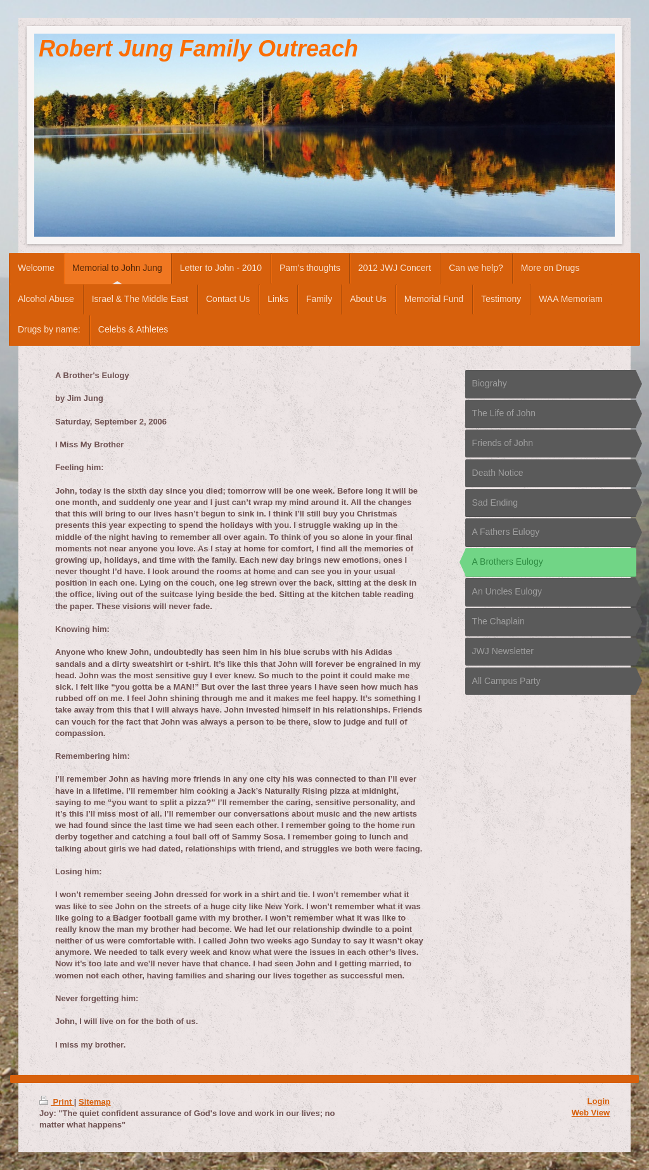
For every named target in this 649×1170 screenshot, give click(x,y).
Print (56, 1102)
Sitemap (95, 1102)
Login (599, 1101)
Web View (591, 1112)
